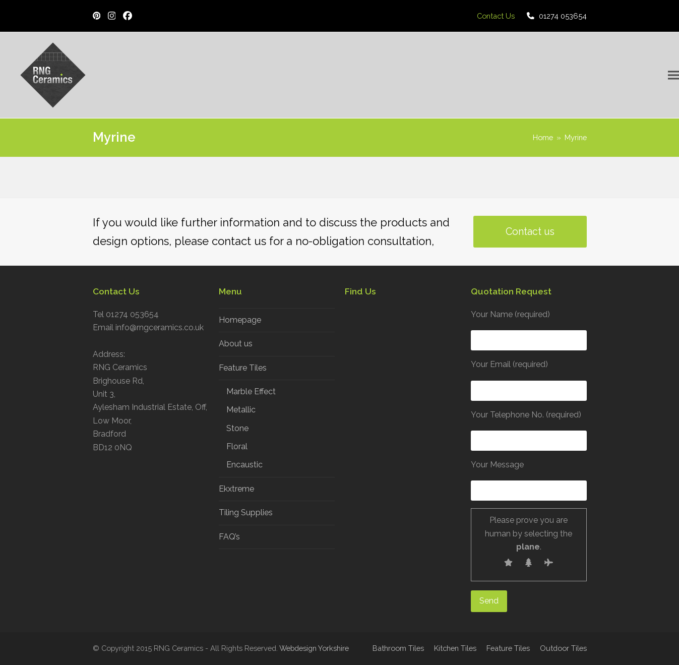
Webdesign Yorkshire (314, 648)
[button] (673, 75)
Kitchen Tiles (455, 648)
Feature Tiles (243, 368)
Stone (237, 428)
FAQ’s (229, 536)
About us (236, 343)
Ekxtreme (236, 489)
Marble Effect (251, 391)
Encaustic (244, 464)
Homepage (240, 320)
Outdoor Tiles (563, 648)
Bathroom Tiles (398, 648)
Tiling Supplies (246, 512)
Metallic (241, 409)
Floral (237, 446)
